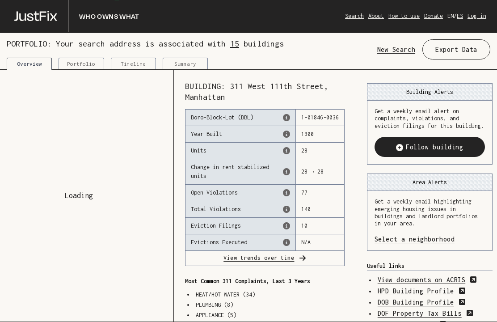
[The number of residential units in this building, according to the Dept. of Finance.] (286, 150)
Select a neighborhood (430, 239)
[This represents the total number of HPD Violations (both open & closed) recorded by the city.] (286, 209)
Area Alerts (430, 182)
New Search (396, 49)
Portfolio (81, 64)
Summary (185, 64)
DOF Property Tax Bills (425, 313)
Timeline (133, 64)
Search (354, 16)
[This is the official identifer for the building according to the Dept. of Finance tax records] (286, 117)
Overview (29, 64)
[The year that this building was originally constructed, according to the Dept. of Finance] (286, 134)
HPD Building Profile (422, 291)
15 (234, 43)
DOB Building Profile (422, 302)
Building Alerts (429, 92)
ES (460, 16)
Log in (477, 16)
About (376, 16)
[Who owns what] (76, 16)
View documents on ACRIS (427, 280)
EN (450, 16)
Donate (433, 16)
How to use (404, 16)
